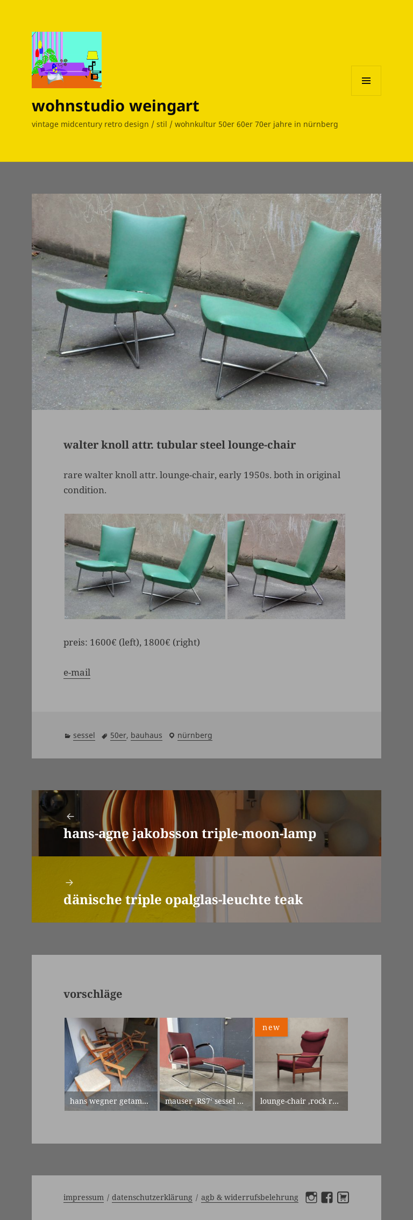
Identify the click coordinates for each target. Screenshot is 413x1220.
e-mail (76, 672)
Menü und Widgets (366, 95)
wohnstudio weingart (116, 105)
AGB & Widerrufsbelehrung (249, 1197)
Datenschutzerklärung (152, 1197)
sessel (84, 735)
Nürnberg (194, 735)
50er (118, 735)
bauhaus (146, 735)
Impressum (83, 1197)
